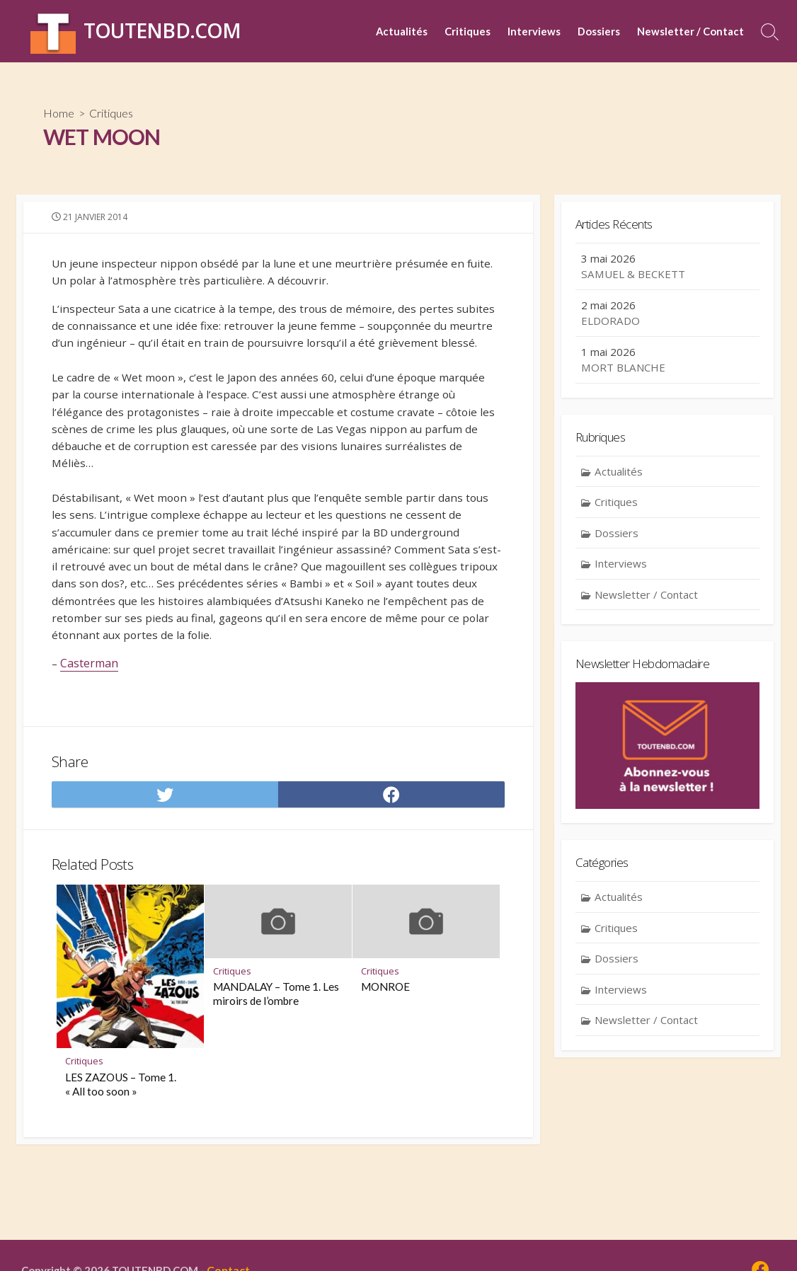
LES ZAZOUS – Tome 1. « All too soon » (120, 1119)
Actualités (402, 31)
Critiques (468, 31)
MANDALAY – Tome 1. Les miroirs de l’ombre (276, 1029)
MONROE (385, 1022)
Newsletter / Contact (690, 31)
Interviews (534, 31)
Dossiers (599, 31)
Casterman (90, 688)
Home (59, 113)
